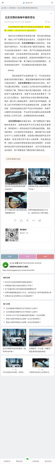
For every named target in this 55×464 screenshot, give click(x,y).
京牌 (9, 256)
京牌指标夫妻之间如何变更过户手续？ (19, 286)
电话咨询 (48, 461)
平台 (27, 256)
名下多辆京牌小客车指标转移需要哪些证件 (20, 289)
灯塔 (16, 263)
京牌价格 (12, 8)
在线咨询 (7, 461)
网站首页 (19, 461)
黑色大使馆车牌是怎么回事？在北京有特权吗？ (23, 319)
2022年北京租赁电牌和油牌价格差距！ (19, 282)
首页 (5, 8)
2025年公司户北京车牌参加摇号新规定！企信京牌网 (25, 315)
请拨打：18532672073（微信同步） (22, 30)
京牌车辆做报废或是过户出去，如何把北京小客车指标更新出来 (39, 213)
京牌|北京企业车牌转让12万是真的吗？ (19, 296)
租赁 (45, 256)
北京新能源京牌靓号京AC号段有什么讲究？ (22, 308)
